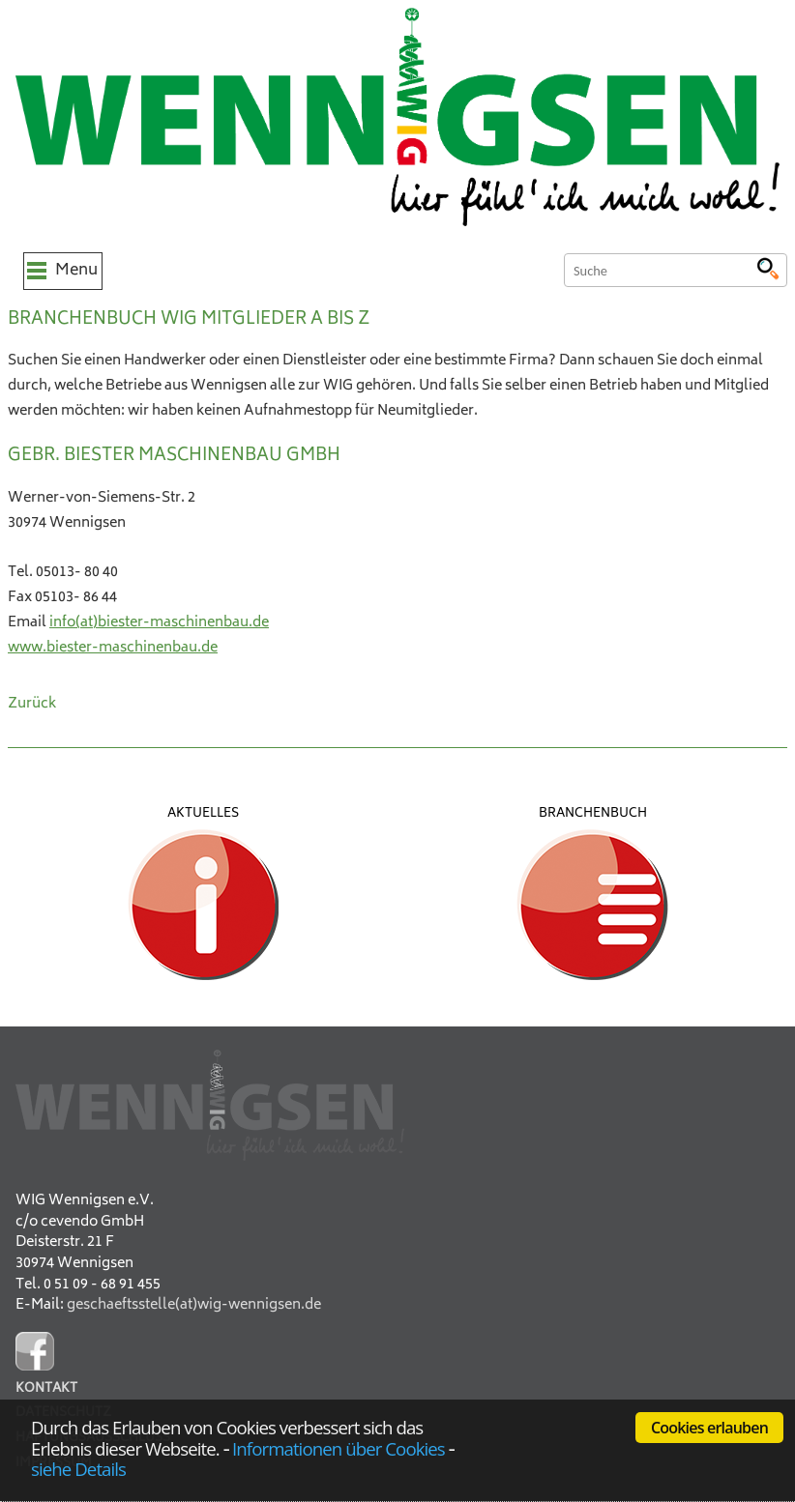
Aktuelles (203, 813)
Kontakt (46, 1389)
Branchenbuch (593, 813)
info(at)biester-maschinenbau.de (159, 623)
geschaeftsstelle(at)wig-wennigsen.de (194, 1305)
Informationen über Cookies (338, 1448)
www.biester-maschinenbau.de (113, 648)
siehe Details (78, 1469)
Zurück (32, 704)
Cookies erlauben (709, 1427)
